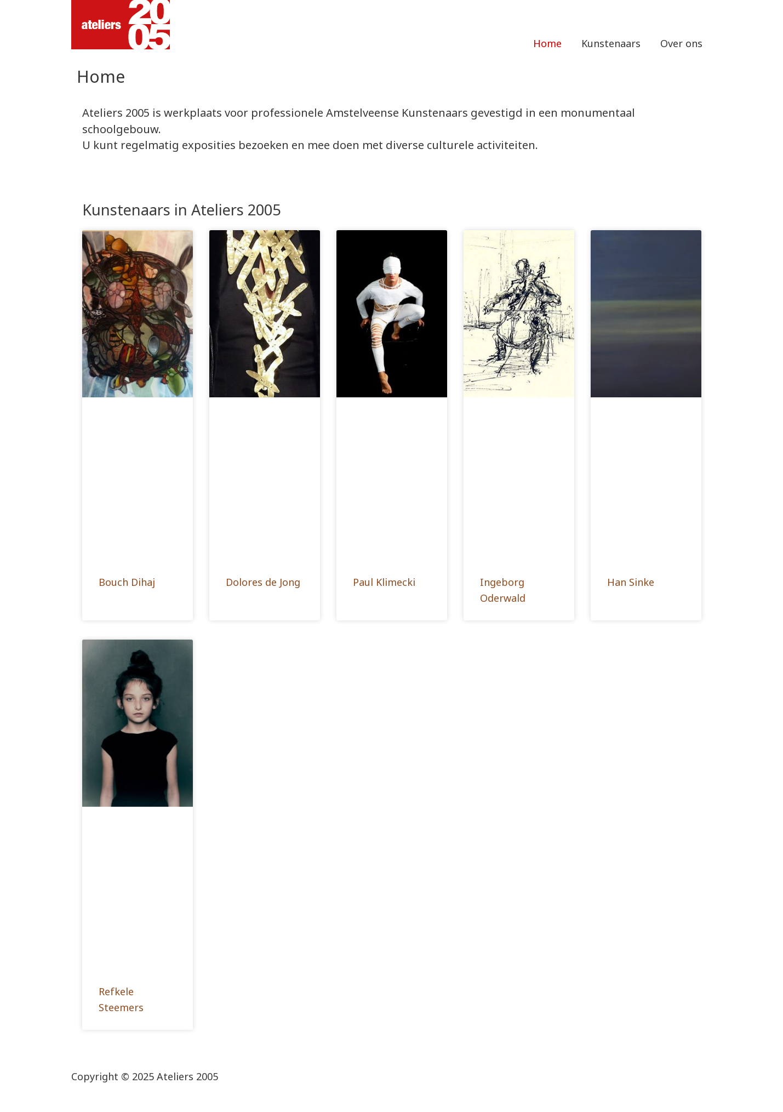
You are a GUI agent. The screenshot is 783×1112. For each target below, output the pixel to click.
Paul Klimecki (384, 582)
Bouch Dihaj (127, 582)
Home (547, 43)
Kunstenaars (611, 43)
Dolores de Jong (263, 582)
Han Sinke (630, 582)
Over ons (681, 43)
